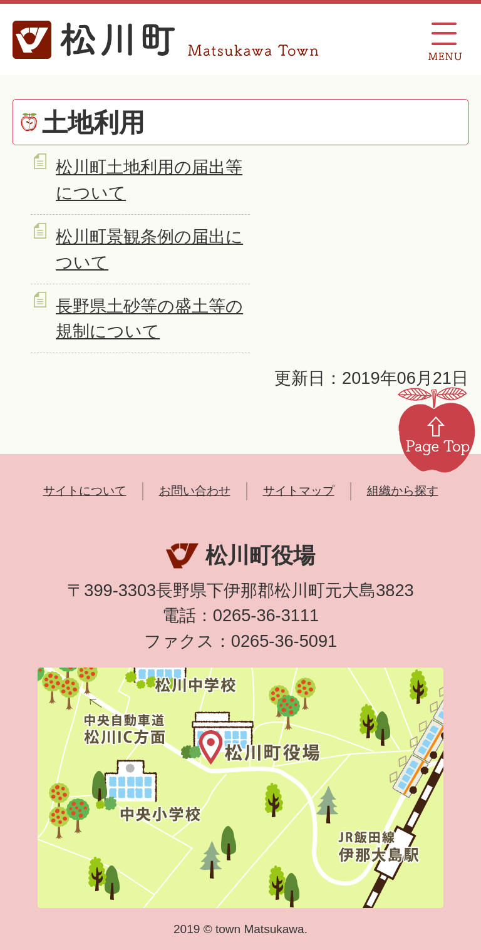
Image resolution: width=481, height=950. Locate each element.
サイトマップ (298, 490)
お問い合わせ (194, 490)
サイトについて (85, 490)
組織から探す (402, 490)
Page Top (436, 429)
